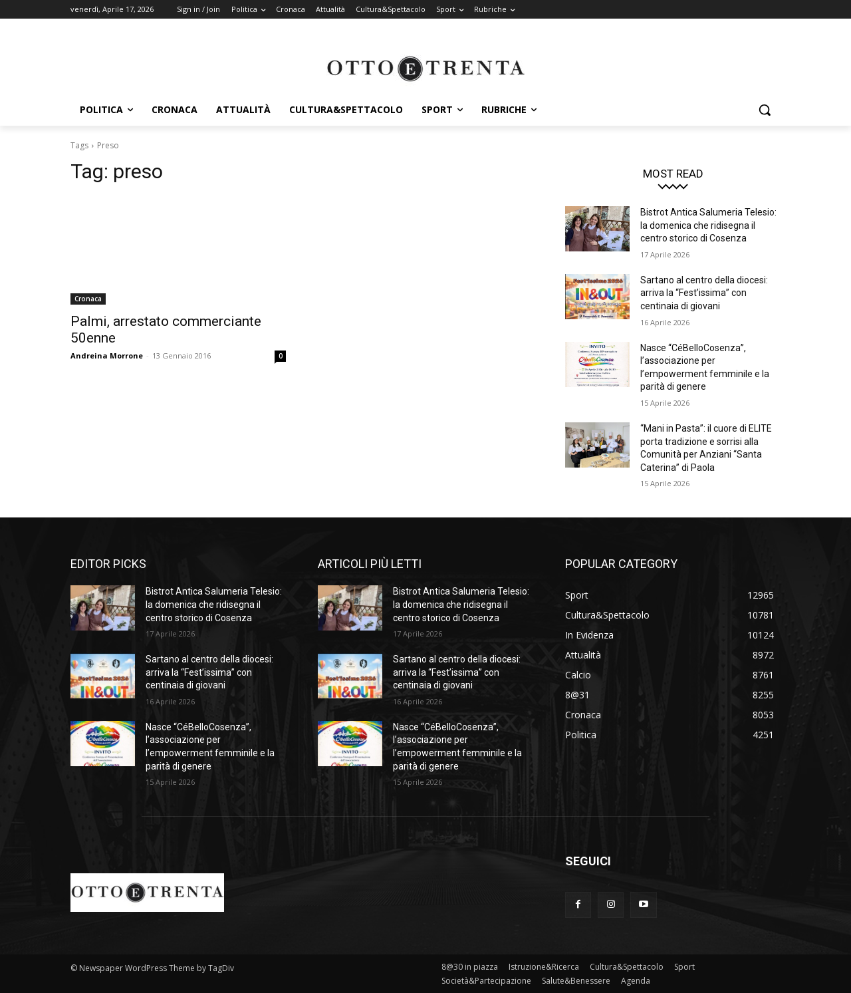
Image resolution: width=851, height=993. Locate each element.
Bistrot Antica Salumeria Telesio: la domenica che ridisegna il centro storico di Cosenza (708, 225)
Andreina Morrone (106, 355)
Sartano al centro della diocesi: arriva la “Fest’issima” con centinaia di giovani (704, 293)
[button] (765, 110)
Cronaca (88, 298)
